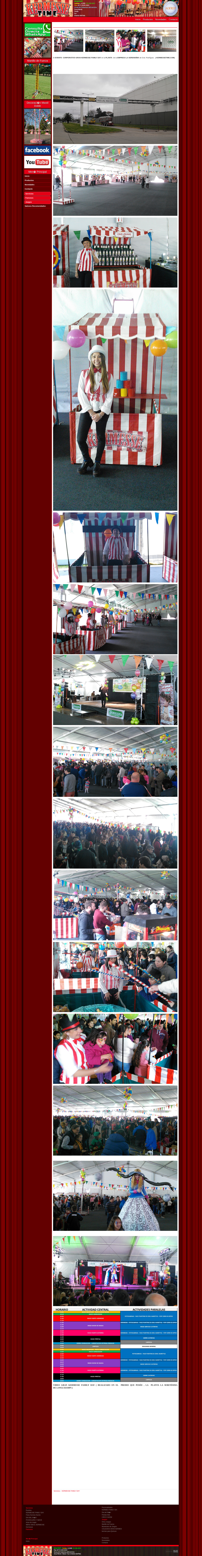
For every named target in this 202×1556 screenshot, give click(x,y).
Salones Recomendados (35, 206)
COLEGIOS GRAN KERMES (112, 1529)
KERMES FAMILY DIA (109, 1510)
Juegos (28, 202)
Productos (148, 19)
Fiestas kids (106, 1515)
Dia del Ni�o (106, 1512)
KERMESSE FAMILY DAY (70, 1491)
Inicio (137, 19)
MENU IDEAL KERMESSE (35, 1525)
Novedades (160, 19)
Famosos (29, 198)
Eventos (28, 1510)
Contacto (173, 19)
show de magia (31, 1522)
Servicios (29, 194)
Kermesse (29, 1527)
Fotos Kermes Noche (33, 1515)
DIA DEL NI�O (31, 1518)
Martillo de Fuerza (108, 1524)
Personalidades (107, 1507)
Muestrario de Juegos (109, 1526)
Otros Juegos (106, 1522)
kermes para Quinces (109, 1531)
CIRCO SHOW (107, 1517)
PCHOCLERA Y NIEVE (34, 1520)
